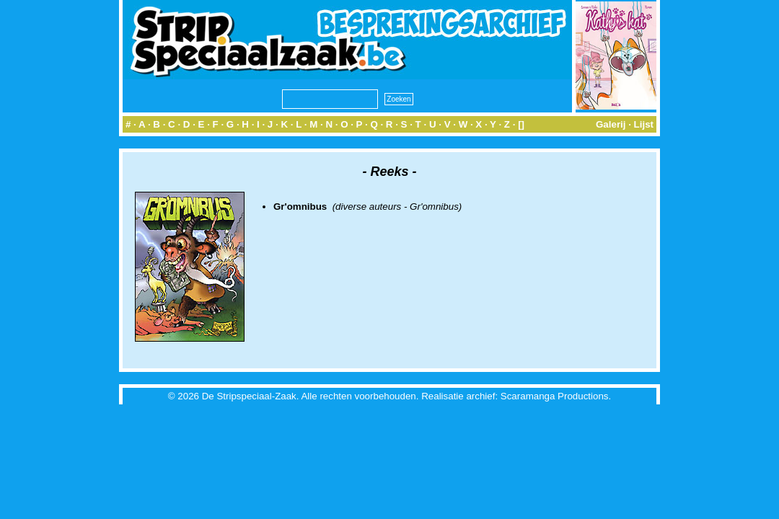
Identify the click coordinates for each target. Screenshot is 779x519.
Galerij (611, 124)
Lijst (643, 124)
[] (521, 124)
